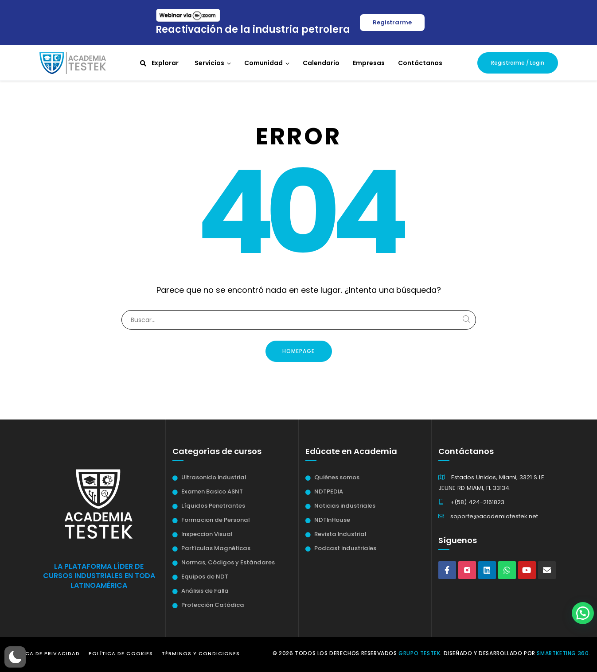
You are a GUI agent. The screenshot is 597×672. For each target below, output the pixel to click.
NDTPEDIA (328, 491)
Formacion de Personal (215, 520)
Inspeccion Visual (206, 534)
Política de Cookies (121, 653)
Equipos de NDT (204, 576)
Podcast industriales (345, 548)
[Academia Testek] (72, 63)
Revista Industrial (340, 534)
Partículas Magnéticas (215, 548)
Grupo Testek (419, 653)
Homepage (298, 351)
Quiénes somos (336, 477)
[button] (15, 657)
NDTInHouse (332, 520)
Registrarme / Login (517, 62)
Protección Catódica (212, 605)
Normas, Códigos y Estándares (228, 562)
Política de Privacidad (43, 653)
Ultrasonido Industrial (213, 477)
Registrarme (392, 22)
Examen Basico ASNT (212, 491)
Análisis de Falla (205, 591)
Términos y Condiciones (201, 653)
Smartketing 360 (563, 653)
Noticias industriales (344, 505)
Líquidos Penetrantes (213, 505)
